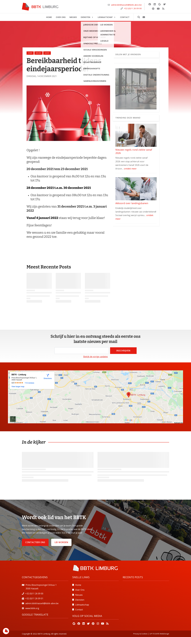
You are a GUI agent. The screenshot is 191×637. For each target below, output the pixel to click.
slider (47, 53)
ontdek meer (130, 168)
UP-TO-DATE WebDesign (159, 633)
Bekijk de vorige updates (95, 356)
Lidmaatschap (82, 604)
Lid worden (61, 542)
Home (30, 53)
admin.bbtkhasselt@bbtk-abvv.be (126, 4)
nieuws (38, 53)
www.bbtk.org (32, 608)
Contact (79, 609)
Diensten (79, 599)
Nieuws (79, 594)
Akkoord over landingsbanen (131, 203)
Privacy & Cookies (140, 633)
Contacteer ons (35, 542)
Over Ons (79, 589)
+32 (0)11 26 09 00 (133, 8)
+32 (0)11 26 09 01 (34, 598)
